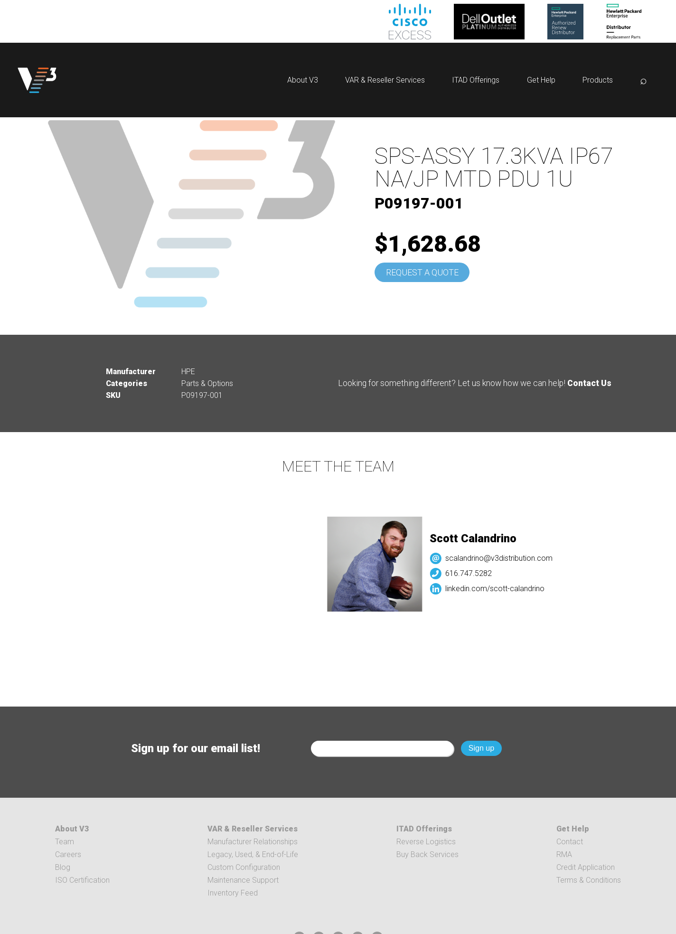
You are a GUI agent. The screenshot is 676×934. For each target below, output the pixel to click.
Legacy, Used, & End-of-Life (252, 854)
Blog (62, 867)
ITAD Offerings (475, 80)
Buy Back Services (427, 854)
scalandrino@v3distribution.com (505, 558)
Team (64, 841)
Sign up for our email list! (195, 748)
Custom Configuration (243, 867)
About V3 (302, 80)
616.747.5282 (475, 573)
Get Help (541, 80)
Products (597, 80)
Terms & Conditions (588, 880)
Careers (68, 854)
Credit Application (585, 867)
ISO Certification (82, 880)
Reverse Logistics (426, 841)
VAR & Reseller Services (385, 80)
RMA (564, 854)
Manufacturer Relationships (252, 841)
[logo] (37, 80)
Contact (569, 841)
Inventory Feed (232, 892)
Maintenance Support (243, 880)
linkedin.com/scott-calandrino (501, 588)
